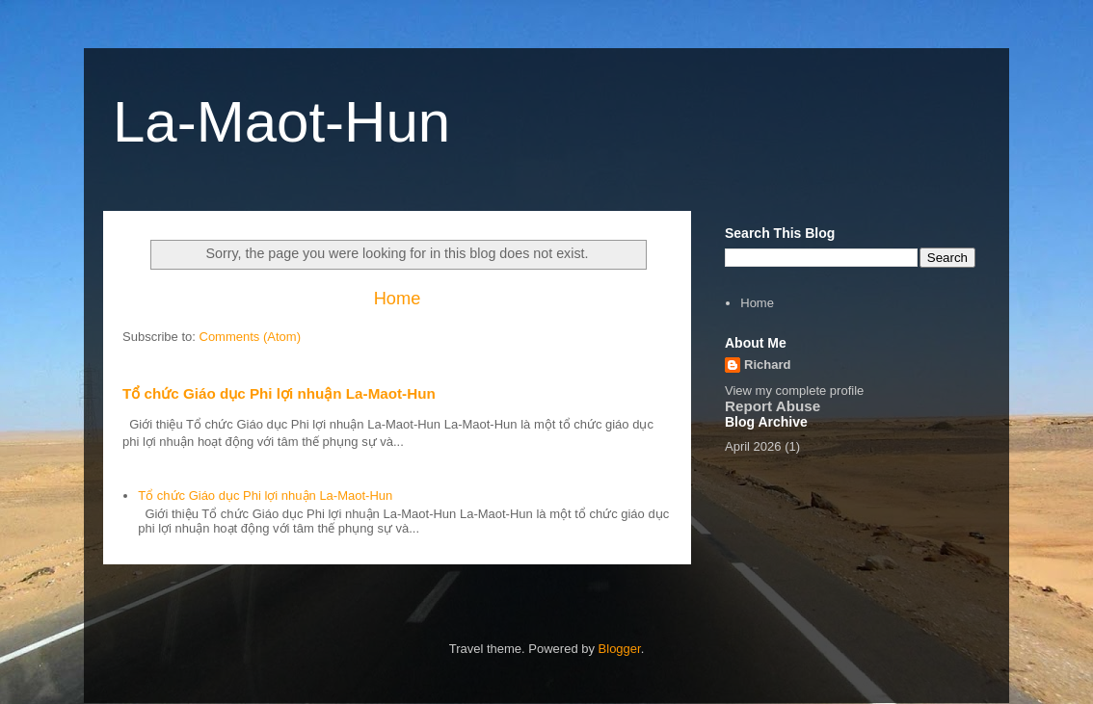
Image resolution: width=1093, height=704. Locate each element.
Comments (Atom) (250, 336)
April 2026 (753, 446)
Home (397, 298)
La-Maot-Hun (281, 122)
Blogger (620, 648)
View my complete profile (794, 390)
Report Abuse (772, 406)
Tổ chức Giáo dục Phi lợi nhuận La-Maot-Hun (279, 393)
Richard (767, 364)
